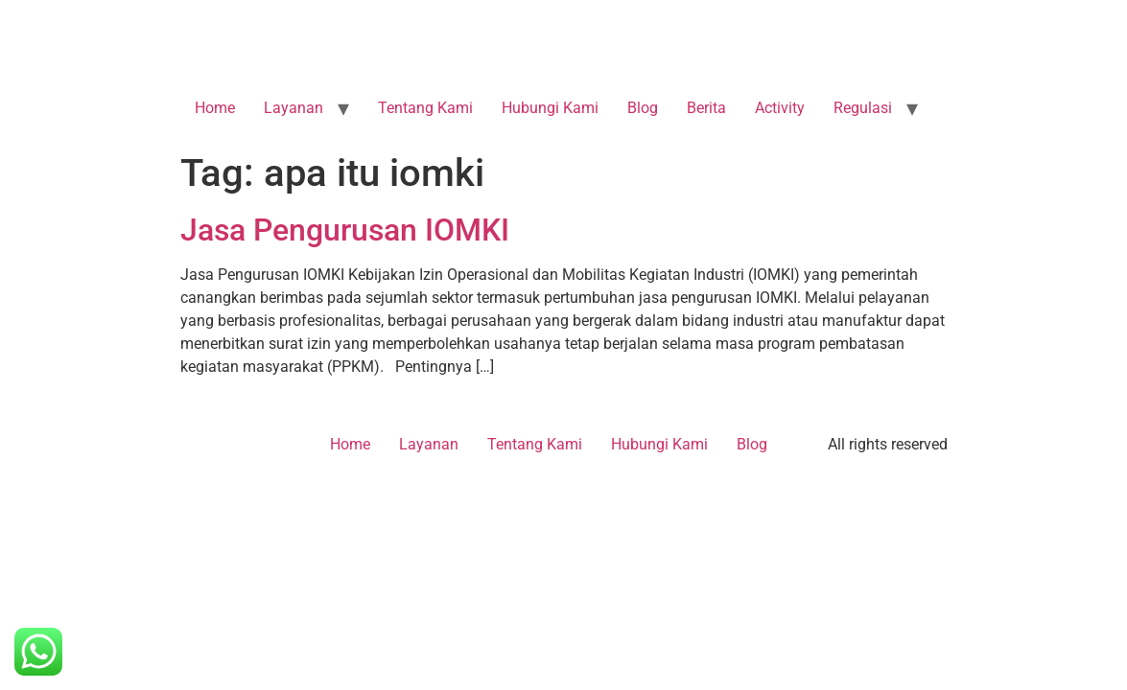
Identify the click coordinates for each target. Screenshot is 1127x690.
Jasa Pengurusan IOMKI (344, 230)
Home (215, 108)
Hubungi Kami (550, 108)
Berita (706, 108)
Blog (642, 108)
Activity (780, 108)
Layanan (293, 108)
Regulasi (863, 108)
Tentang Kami (425, 108)
